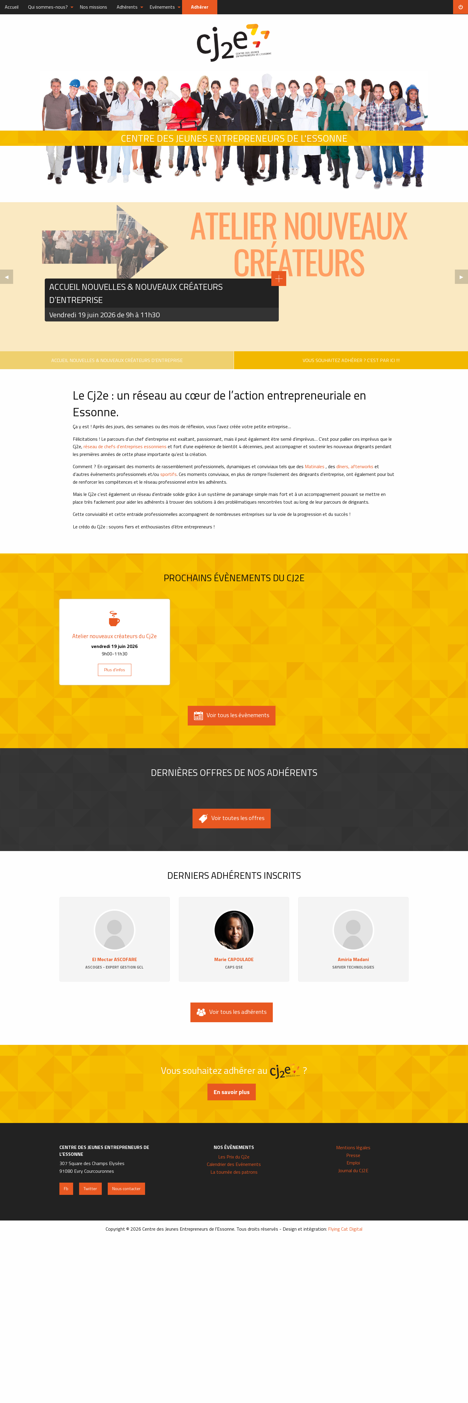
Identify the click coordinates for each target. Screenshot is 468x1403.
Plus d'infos (114, 669)
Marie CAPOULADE (234, 959)
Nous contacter (126, 1188)
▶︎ (464, 278)
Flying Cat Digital (345, 1228)
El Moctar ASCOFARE (114, 959)
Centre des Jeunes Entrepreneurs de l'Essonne (234, 43)
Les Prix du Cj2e (234, 1156)
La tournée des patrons (234, 1171)
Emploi (353, 1162)
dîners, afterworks (355, 466)
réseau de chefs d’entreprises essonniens (125, 446)
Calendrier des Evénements (234, 1164)
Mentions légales (353, 1147)
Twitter (90, 1188)
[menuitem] (11, 7)
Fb (66, 1188)
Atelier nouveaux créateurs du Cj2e (114, 636)
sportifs (168, 474)
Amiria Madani (353, 959)
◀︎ (9, 278)
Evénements (162, 6)
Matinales (314, 466)
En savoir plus (232, 1091)
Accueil (12, 6)
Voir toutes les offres (232, 818)
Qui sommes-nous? (48, 6)
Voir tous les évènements (232, 715)
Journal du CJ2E (353, 1170)
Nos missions (93, 6)
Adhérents (127, 6)
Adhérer (199, 6)
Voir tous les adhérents (232, 1012)
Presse (353, 1155)
